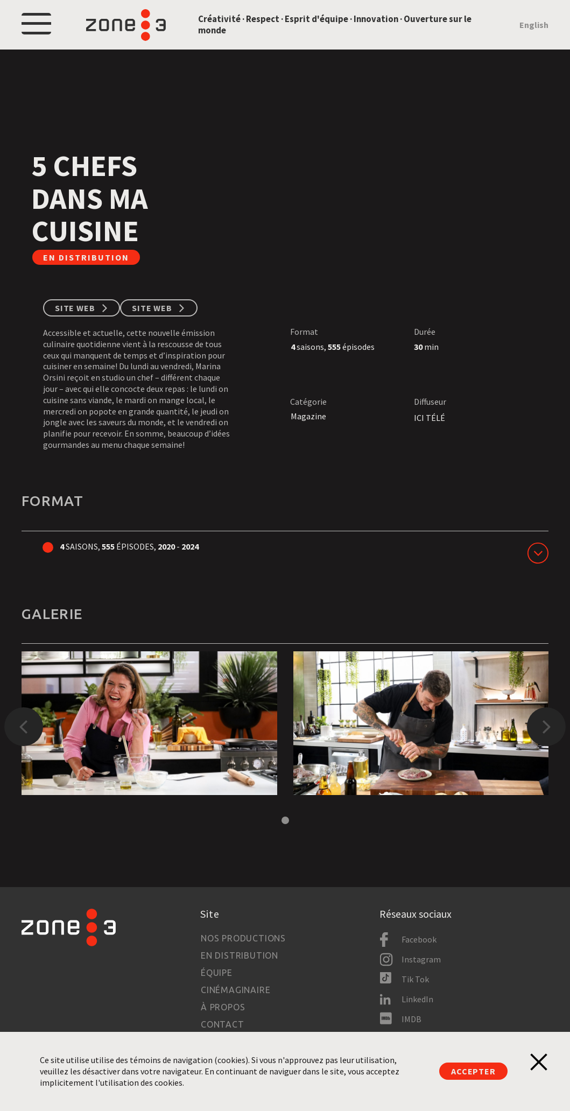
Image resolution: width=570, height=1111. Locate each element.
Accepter (473, 1071)
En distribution (239, 955)
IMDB (411, 1019)
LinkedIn (417, 999)
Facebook (419, 939)
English (533, 24)
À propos (223, 1007)
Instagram (421, 959)
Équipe (217, 973)
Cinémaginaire (235, 990)
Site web (75, 308)
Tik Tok (415, 979)
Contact (222, 1024)
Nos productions (243, 938)
